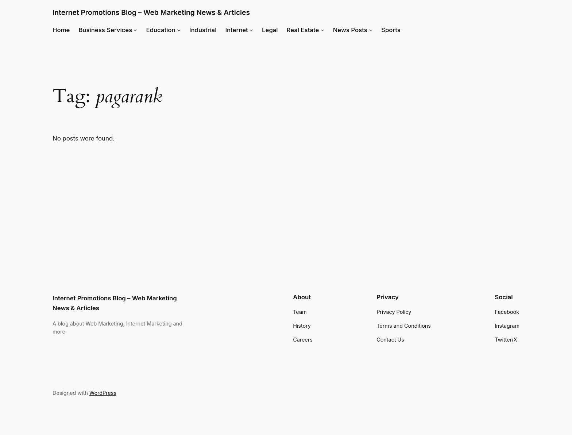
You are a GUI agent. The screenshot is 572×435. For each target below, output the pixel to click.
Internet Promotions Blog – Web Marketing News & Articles (151, 12)
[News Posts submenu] (370, 30)
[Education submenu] (179, 30)
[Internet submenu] (251, 30)
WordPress (102, 393)
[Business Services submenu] (135, 30)
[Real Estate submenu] (322, 30)
